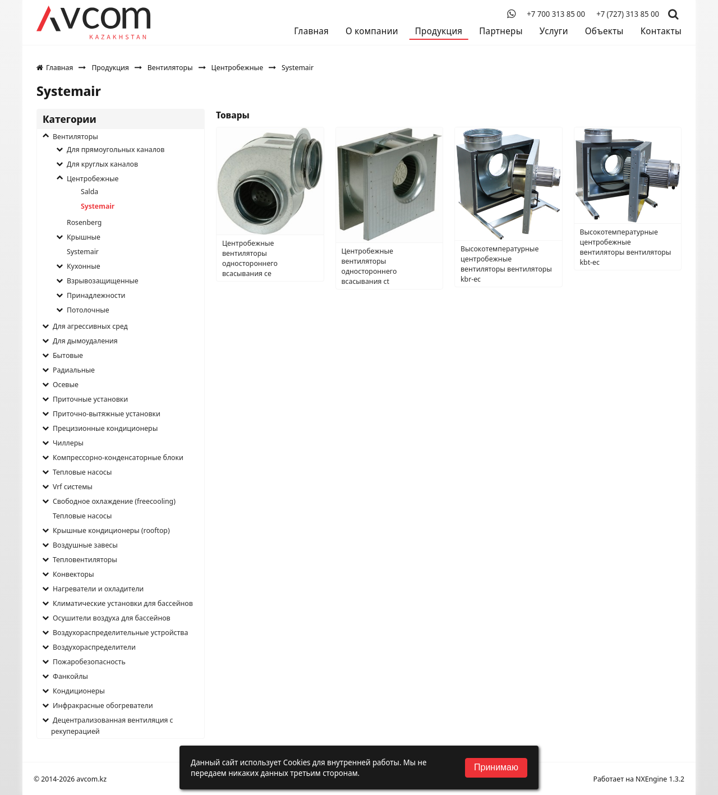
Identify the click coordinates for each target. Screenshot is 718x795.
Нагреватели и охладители (98, 588)
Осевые (66, 384)
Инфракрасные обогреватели (103, 705)
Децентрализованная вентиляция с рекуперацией (112, 725)
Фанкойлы (70, 676)
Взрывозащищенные (103, 280)
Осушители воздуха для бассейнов (112, 618)
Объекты (604, 31)
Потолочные (88, 310)
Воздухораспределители (94, 647)
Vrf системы (73, 486)
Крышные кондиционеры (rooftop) (111, 530)
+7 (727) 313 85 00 (627, 14)
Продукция (438, 31)
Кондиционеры (79, 691)
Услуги (554, 31)
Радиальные (74, 370)
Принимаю (496, 767)
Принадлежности (96, 295)
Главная (311, 31)
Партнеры (500, 31)
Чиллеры (68, 443)
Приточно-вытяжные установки (106, 413)
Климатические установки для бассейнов (123, 603)
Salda (89, 191)
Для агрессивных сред (90, 326)
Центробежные (237, 67)
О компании (372, 31)
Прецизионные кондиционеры (105, 428)
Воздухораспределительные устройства (120, 632)
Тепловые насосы (82, 472)
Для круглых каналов (102, 164)
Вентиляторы (170, 67)
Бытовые (68, 355)
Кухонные (83, 266)
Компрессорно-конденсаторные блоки (118, 457)
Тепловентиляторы (85, 559)
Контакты (661, 31)
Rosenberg (84, 222)
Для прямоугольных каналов (115, 149)
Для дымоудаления (85, 341)
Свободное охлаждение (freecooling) (114, 501)
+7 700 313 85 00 (556, 14)
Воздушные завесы (85, 545)
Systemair (97, 206)
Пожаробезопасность (89, 661)
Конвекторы (73, 574)
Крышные (83, 237)
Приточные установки (90, 399)
